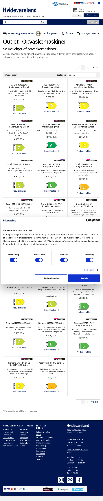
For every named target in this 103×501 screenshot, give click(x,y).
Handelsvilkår (8, 443)
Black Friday (41, 445)
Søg (43, 22)
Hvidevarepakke (43, 443)
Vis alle (94, 67)
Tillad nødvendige (51, 278)
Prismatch (71, 33)
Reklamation (8, 437)
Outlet (22, 446)
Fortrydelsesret (9, 440)
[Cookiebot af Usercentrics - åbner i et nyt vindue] (88, 221)
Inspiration (40, 453)
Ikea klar (39, 456)
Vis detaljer (89, 270)
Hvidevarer (24, 429)
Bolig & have (25, 443)
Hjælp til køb (8, 432)
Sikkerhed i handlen (44, 437)
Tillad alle (84, 278)
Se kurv (77, 15)
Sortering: (61, 75)
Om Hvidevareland (44, 440)
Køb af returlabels (10, 446)
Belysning (24, 437)
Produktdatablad (19, 113)
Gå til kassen (91, 15)
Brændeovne (25, 440)
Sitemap (39, 459)
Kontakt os (7, 429)
